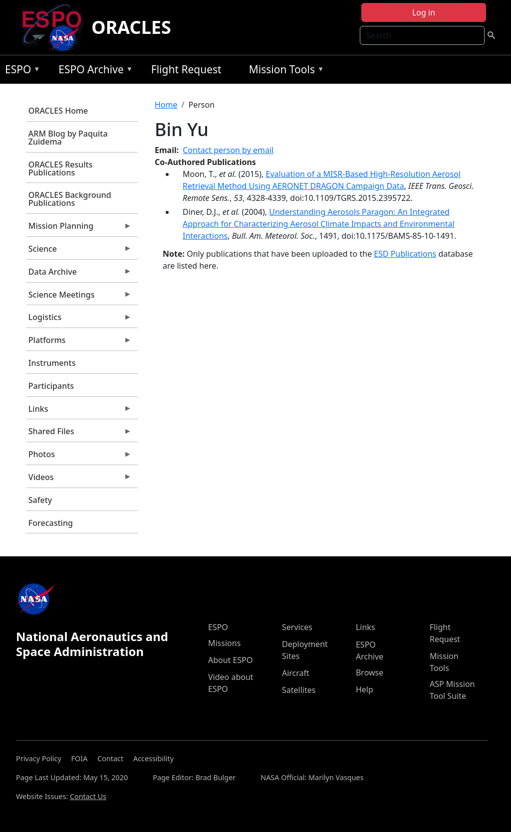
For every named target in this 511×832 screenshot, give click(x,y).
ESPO (20, 71)
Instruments (52, 362)
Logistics (79, 320)
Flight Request (186, 69)
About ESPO (230, 660)
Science (79, 251)
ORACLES (131, 27)
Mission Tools (284, 71)
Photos (79, 457)
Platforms (79, 342)
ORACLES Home (58, 110)
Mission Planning (79, 228)
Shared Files (79, 434)
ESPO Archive (93, 71)
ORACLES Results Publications (60, 168)
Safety (40, 500)
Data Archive (79, 274)
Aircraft (295, 672)
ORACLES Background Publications (69, 198)
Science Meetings (79, 297)
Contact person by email (228, 150)
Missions (224, 643)
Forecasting (50, 522)
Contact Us (88, 796)
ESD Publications (405, 253)
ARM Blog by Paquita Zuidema (68, 137)
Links (79, 411)
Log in (423, 12)
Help (364, 689)
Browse (369, 672)
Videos (79, 480)
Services (297, 627)
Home (166, 104)
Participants (51, 385)
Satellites (298, 689)
